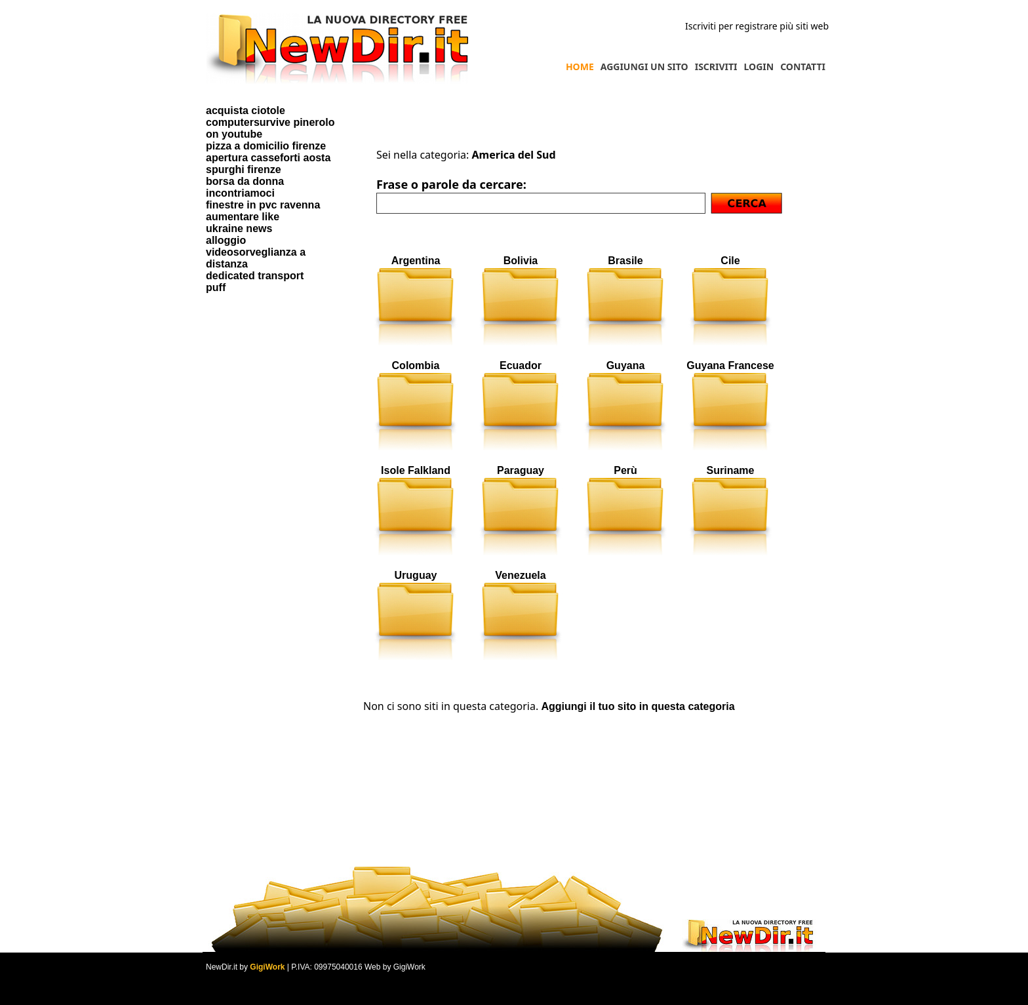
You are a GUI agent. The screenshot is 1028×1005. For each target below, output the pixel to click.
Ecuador (521, 365)
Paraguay (520, 470)
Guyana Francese (730, 365)
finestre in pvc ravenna (263, 204)
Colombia (416, 365)
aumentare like (242, 216)
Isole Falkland (415, 470)
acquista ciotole (245, 110)
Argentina (416, 260)
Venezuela (520, 575)
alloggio (226, 240)
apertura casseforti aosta (268, 157)
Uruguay (416, 575)
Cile (730, 260)
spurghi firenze (243, 169)
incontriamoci (240, 193)
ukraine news (239, 228)
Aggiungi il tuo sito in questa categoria (637, 706)
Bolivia (521, 260)
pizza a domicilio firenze (266, 145)
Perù (625, 470)
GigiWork (267, 967)
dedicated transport (255, 275)
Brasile (625, 260)
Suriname (731, 470)
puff (216, 287)
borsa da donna (245, 181)
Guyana (625, 365)
